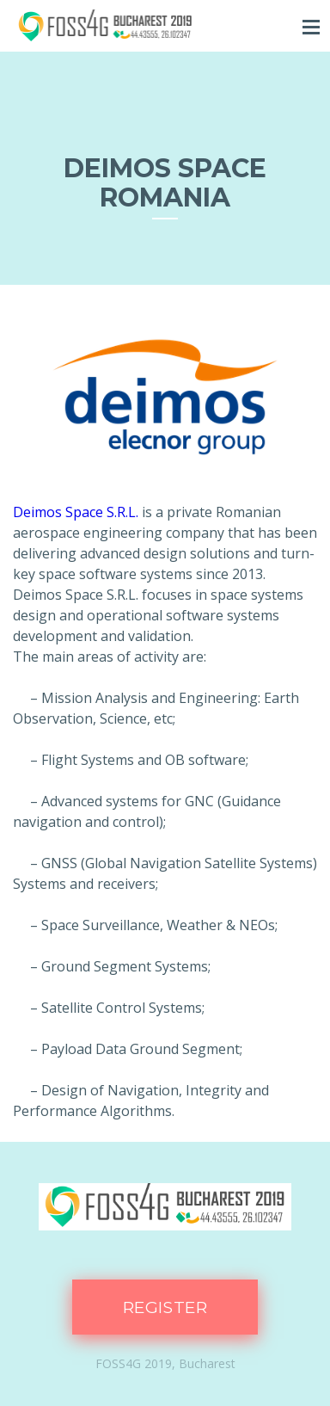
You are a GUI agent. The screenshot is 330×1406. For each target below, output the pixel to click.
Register (165, 1307)
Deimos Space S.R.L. (75, 512)
